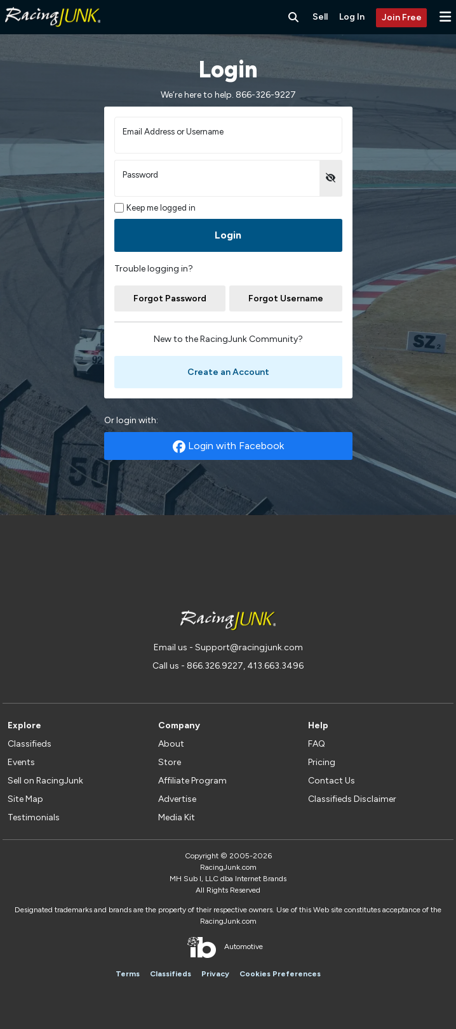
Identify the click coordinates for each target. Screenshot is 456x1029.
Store (169, 762)
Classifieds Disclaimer (352, 799)
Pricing (321, 762)
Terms (128, 973)
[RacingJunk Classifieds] (52, 31)
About (171, 743)
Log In (352, 16)
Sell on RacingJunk (45, 780)
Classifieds (29, 743)
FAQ (316, 743)
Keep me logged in (155, 208)
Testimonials (34, 817)
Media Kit (176, 817)
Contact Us (331, 780)
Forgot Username (285, 298)
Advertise (177, 799)
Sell (320, 16)
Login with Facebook (228, 446)
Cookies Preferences (280, 973)
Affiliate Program (192, 780)
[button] (445, 16)
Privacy (215, 973)
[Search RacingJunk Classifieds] (293, 17)
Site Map (25, 799)
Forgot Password (169, 298)
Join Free (402, 17)
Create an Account (228, 372)
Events (21, 762)
